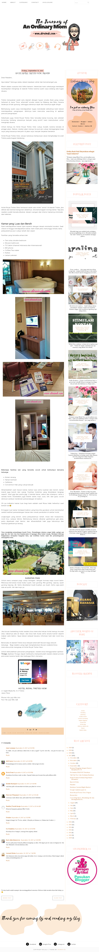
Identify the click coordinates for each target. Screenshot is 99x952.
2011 (70, 832)
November (73, 760)
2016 (70, 822)
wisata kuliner (44, 732)
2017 (70, 755)
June (72, 808)
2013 (70, 830)
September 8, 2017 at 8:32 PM (25, 748)
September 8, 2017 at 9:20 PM (23, 772)
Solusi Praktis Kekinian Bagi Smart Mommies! (81, 778)
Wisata (35, 732)
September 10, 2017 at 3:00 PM (31, 840)
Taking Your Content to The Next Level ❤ (82, 513)
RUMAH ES (62, 949)
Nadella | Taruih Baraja (13, 806)
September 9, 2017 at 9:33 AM (29, 795)
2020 (70, 747)
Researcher (73, 795)
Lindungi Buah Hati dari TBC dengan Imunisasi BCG (83, 438)
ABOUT (13, 2)
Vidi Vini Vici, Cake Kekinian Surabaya (82, 775)
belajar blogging (83, 720)
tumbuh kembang (83, 718)
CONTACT (35, 2)
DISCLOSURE (48, 2)
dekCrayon (9, 761)
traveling (28, 732)
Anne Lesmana (10, 748)
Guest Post (83, 722)
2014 (70, 827)
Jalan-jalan (11, 732)
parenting (82, 714)
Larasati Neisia (11, 853)
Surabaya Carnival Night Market (80, 787)
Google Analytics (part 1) (78, 790)
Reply (8, 755)
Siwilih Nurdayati (11, 784)
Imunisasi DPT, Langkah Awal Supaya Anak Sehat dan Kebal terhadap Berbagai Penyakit (82, 477)
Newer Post (7, 898)
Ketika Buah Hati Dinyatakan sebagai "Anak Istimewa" (83, 402)
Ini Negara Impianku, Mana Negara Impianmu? (82, 364)
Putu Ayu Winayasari (12, 795)
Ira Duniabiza (10, 829)
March (72, 816)
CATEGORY (24, 2)
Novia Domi (10, 772)
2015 (70, 824)
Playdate (72, 784)
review (83, 710)
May (71, 811)
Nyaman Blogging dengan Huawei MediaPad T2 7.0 (80, 769)
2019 (70, 750)
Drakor (83, 728)
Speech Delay (74, 782)
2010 (70, 835)
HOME (4, 2)
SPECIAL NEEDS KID (83, 726)
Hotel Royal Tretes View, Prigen (80, 792)
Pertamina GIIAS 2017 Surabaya (80, 772)
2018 (70, 753)
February (73, 818)
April (72, 813)
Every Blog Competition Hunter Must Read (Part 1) (82, 552)
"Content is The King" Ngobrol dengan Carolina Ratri (82, 254)
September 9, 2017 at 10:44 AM (31, 806)
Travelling (82, 712)
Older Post (58, 898)
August (72, 803)
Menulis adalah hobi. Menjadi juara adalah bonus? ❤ (82, 216)
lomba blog (83, 724)
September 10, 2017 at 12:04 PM (25, 829)
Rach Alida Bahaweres (13, 840)
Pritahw (8, 817)
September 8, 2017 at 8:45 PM (23, 761)
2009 (70, 838)
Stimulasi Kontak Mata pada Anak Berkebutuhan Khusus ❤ (82, 329)
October (73, 763)
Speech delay (83, 730)
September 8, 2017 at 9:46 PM (26, 784)
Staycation (20, 732)
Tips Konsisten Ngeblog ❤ (82, 289)
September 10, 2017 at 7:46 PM (26, 853)
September (74, 766)
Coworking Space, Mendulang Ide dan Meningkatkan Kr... (82, 798)
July (71, 805)
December (73, 758)
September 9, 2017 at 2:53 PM (21, 817)
